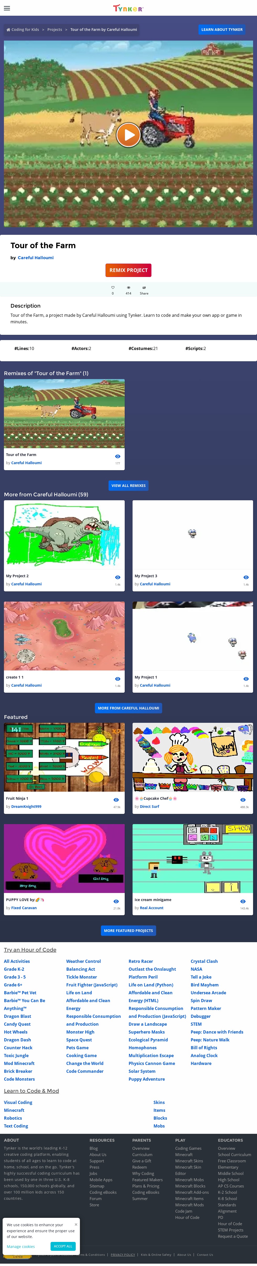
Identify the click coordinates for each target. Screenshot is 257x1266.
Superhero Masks (147, 1034)
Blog (94, 1150)
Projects (54, 29)
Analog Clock (204, 1058)
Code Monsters (19, 1082)
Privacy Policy (123, 1257)
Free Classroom (232, 1163)
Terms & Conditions (90, 1257)
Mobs (159, 1128)
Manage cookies (21, 1246)
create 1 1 (15, 678)
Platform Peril (143, 979)
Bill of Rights (204, 1050)
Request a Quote (233, 1238)
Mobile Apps (101, 1182)
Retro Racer (141, 964)
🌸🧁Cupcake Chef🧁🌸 (156, 799)
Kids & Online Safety (156, 1257)
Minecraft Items (189, 1200)
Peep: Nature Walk (210, 1042)
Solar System (142, 1074)
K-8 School (227, 1200)
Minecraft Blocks (190, 1188)
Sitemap (97, 1188)
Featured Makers (147, 1182)
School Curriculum (234, 1156)
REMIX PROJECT (129, 270)
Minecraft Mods (189, 1207)
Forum (96, 1200)
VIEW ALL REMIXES (129, 486)
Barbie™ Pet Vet (20, 995)
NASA (196, 972)
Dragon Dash (17, 1042)
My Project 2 (17, 576)
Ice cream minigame (153, 901)
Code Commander (84, 1074)
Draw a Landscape (148, 1027)
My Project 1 (146, 678)
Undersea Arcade (208, 995)
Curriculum (142, 1156)
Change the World (84, 1066)
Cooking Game (81, 1058)
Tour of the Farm (21, 454)
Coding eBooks (103, 1194)
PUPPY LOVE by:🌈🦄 (25, 901)
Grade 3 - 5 (15, 979)
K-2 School (227, 1194)
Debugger (201, 1019)
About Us (98, 1156)
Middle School (231, 1175)
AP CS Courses (231, 1188)
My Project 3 (146, 576)
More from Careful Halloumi (128, 709)
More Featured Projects (128, 933)
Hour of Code (187, 1219)
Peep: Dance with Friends (217, 1034)
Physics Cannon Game (152, 1066)
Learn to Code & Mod (31, 1093)
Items (159, 1113)
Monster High (80, 1034)
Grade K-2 (14, 972)
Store (94, 1207)
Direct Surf (149, 808)
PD (220, 1219)
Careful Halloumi (36, 257)
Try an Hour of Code (30, 952)
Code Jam (183, 1213)
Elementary (228, 1169)
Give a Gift (141, 1163)
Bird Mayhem (205, 987)
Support (97, 1163)
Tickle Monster (81, 979)
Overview (141, 1150)
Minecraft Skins (189, 1163)
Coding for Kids (25, 29)
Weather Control (83, 964)
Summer (140, 1200)
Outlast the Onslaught (152, 972)
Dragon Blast (17, 1019)
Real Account (151, 910)
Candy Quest (17, 1027)
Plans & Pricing (145, 1188)
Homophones (143, 1050)
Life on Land (79, 995)
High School (228, 1182)
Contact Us (205, 1257)
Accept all (63, 1246)
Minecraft (14, 1113)
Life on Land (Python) (151, 987)
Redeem (139, 1169)
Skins (159, 1105)
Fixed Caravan (24, 910)
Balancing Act (80, 972)
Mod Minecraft (19, 1066)
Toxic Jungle (16, 1058)
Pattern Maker (206, 1011)
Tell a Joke (201, 979)
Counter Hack (18, 1050)
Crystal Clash (204, 964)
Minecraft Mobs (189, 1182)
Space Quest (79, 1042)
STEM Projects (230, 1232)
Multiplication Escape (151, 1058)
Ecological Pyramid (148, 1042)
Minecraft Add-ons (192, 1194)
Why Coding (143, 1175)
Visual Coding (18, 1105)
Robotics (13, 1121)
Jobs (93, 1175)
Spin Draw (201, 1003)
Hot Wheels (16, 1034)
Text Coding (16, 1128)
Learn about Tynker (222, 29)
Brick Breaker (18, 1074)
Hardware (201, 1066)
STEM (196, 1027)
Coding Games (188, 1150)
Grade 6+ (13, 987)
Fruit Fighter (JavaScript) (91, 987)
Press (94, 1169)
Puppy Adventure (147, 1082)
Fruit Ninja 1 (17, 799)
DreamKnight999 (26, 808)
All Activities (17, 964)
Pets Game (77, 1050)
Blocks (160, 1121)
